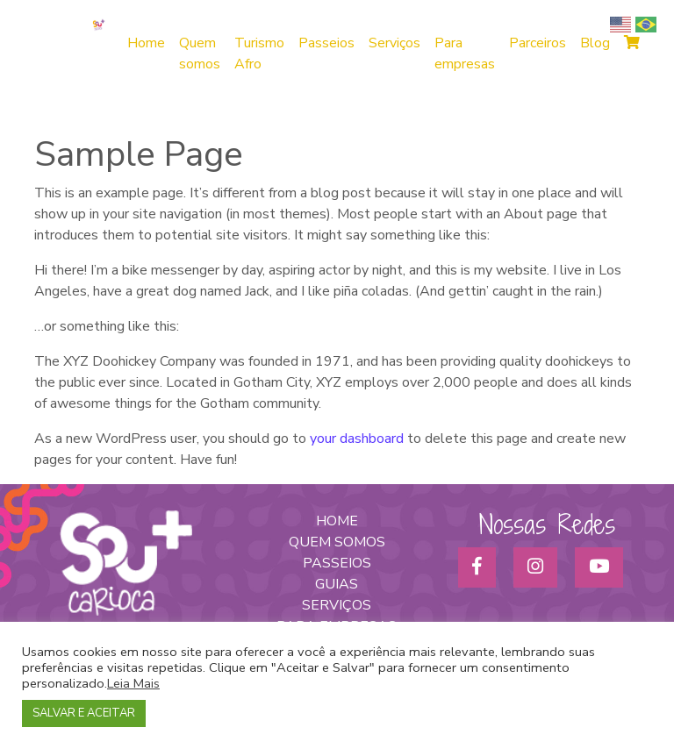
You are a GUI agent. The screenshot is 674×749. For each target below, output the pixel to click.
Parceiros (537, 43)
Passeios (326, 43)
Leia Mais (133, 683)
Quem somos (199, 53)
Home (146, 43)
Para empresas (464, 53)
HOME (337, 521)
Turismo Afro (259, 53)
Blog (595, 43)
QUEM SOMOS (337, 542)
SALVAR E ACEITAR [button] (83, 713)
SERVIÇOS (336, 605)
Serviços (394, 43)
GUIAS (336, 584)
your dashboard (357, 438)
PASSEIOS (337, 563)
